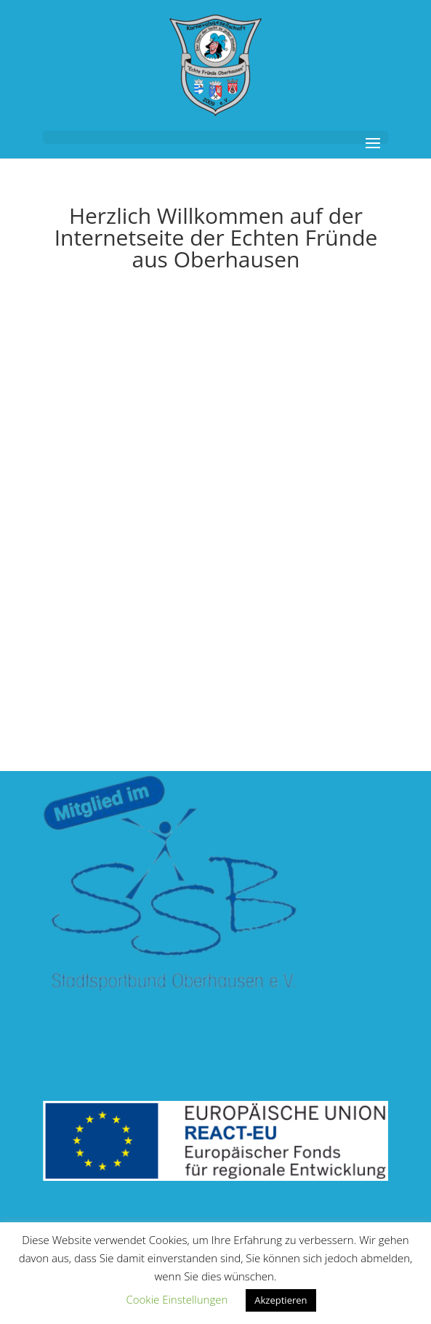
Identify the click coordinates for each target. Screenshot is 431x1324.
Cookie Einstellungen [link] (176, 1299)
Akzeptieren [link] (280, 1300)
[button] (215, 137)
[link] (215, 64)
